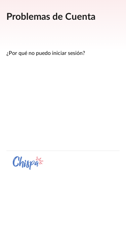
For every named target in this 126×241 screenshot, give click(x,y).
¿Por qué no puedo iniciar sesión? (45, 53)
